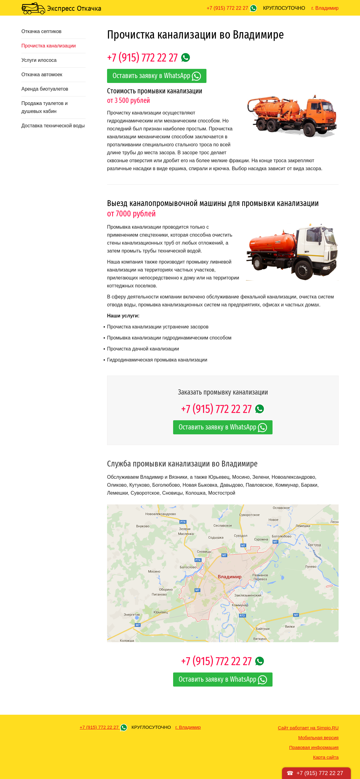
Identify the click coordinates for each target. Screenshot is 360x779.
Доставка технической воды (53, 125)
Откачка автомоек (41, 74)
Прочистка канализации (48, 45)
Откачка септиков (41, 31)
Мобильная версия (318, 737)
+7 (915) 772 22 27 (228, 8)
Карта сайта (326, 757)
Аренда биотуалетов (44, 89)
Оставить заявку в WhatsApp (157, 76)
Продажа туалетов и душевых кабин (44, 107)
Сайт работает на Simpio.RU (308, 727)
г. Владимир (325, 8)
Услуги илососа (39, 60)
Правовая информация (314, 747)
